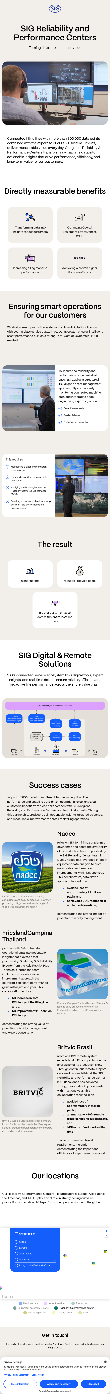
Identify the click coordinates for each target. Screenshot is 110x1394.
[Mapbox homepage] (7, 1297)
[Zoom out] (106, 1235)
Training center (62, 1312)
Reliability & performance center (74, 1308)
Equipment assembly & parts (31, 1308)
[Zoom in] (106, 1231)
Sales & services (55, 1303)
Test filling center (34, 1312)
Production (79, 1303)
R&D (83, 1312)
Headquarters (28, 1303)
